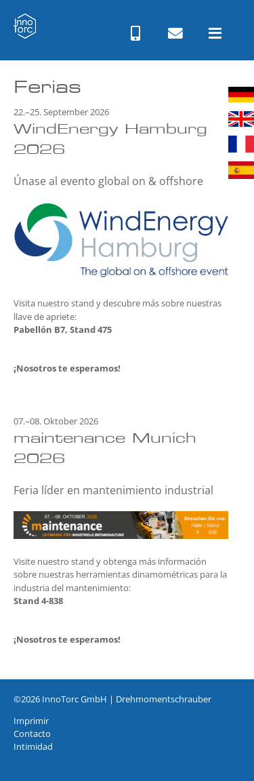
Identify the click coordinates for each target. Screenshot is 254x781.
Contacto (32, 733)
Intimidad (33, 746)
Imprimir (31, 721)
